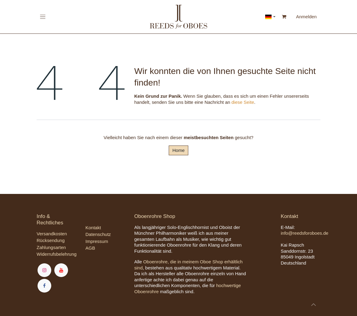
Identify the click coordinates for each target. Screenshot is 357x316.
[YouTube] (61, 270)
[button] (313, 304)
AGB (90, 248)
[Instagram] (44, 270)
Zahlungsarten (51, 247)
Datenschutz (98, 234)
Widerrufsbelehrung (57, 254)
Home (178, 150)
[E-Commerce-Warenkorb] (284, 17)
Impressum (96, 241)
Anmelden (306, 16)
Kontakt (93, 227)
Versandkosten (52, 233)
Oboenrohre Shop (154, 216)
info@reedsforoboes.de (304, 233)
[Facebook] (44, 286)
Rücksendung (51, 240)
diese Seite (243, 102)
